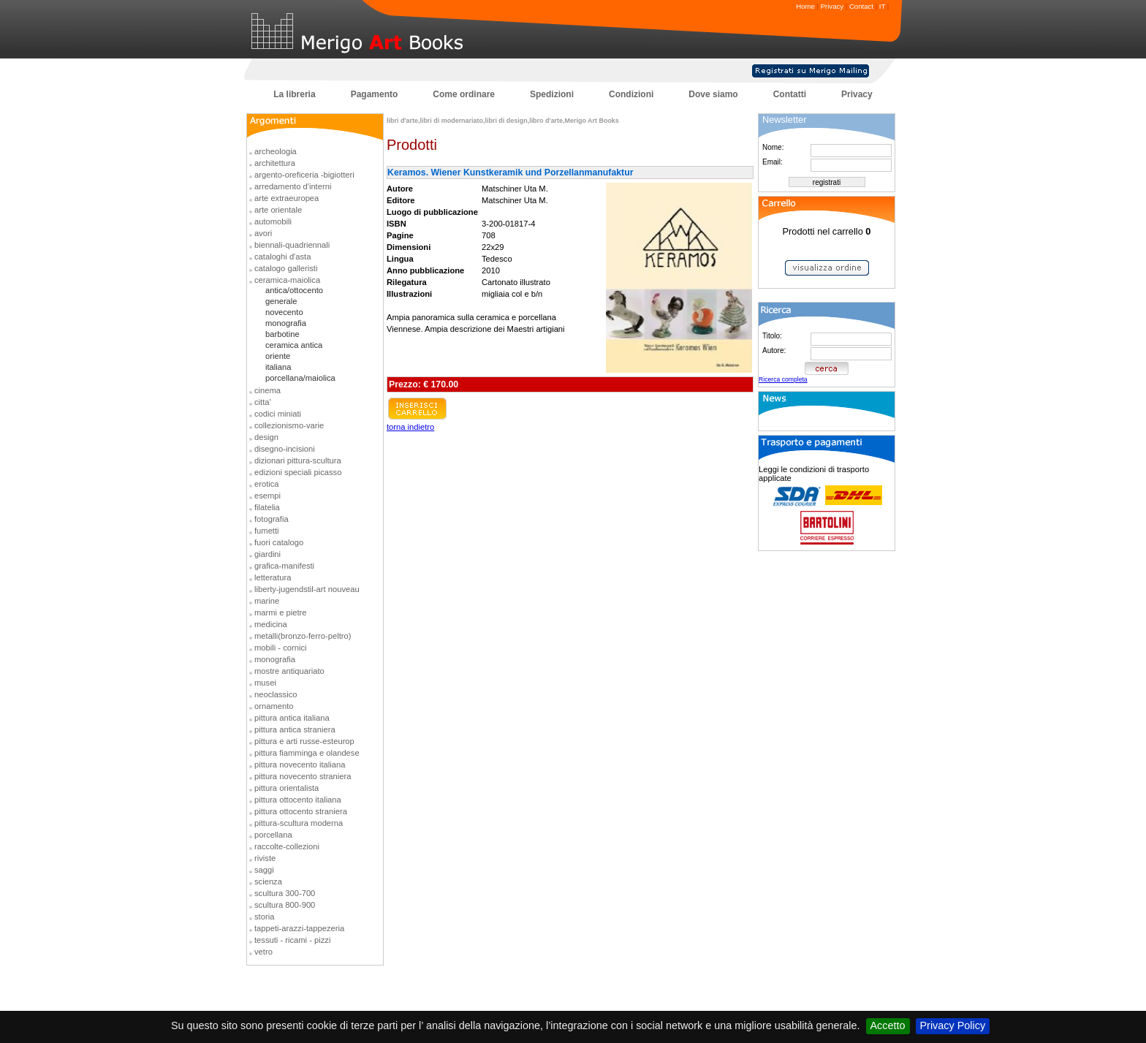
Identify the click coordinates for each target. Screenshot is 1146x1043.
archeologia (275, 151)
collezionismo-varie (289, 425)
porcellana (273, 834)
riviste (265, 858)
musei (265, 682)
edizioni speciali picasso (297, 472)
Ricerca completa (783, 379)
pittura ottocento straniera (300, 811)
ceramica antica (293, 345)
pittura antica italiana (292, 717)
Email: (772, 162)
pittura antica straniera (294, 729)
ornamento (274, 706)
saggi (264, 869)
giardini (267, 554)
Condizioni (631, 94)
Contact (861, 6)
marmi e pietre (280, 612)
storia (264, 916)
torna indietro (410, 426)
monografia (285, 323)
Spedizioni (552, 94)
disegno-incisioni (284, 448)
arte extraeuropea (286, 198)
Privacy (832, 6)
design (266, 437)
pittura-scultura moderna (298, 823)
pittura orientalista (286, 788)
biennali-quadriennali (292, 244)
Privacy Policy (953, 1025)
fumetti (266, 530)
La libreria (294, 94)
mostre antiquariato (289, 671)
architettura (274, 163)
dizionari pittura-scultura (297, 460)
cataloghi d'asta (282, 256)
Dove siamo (712, 94)
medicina (270, 624)
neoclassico (275, 694)
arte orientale (278, 209)
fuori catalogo (278, 542)
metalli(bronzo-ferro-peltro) (302, 636)
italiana (278, 367)
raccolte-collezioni (286, 846)
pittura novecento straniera (302, 776)
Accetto (888, 1025)
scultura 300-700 (284, 893)
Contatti (789, 94)
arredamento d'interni (292, 186)
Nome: (772, 147)
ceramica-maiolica (287, 280)
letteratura (272, 577)
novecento (284, 312)
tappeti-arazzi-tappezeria (299, 928)
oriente (277, 356)
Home (805, 6)
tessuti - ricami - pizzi (292, 940)
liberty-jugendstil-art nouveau (307, 589)
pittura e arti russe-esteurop (304, 741)
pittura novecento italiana (299, 764)
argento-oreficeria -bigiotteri (304, 174)
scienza (268, 881)
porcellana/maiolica (300, 377)
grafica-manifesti (284, 565)
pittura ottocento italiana (297, 799)
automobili (273, 221)
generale (281, 301)
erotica (266, 483)
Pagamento (374, 94)
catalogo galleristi (285, 268)
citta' (262, 402)
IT (882, 6)
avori (263, 233)
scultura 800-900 (284, 904)
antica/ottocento (294, 290)
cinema (267, 390)
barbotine (282, 334)
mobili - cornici (280, 647)
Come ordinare (464, 94)
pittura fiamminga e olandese (307, 752)
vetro (263, 951)
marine (266, 600)
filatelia (267, 507)
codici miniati (277, 413)
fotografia (271, 519)
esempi (267, 495)
